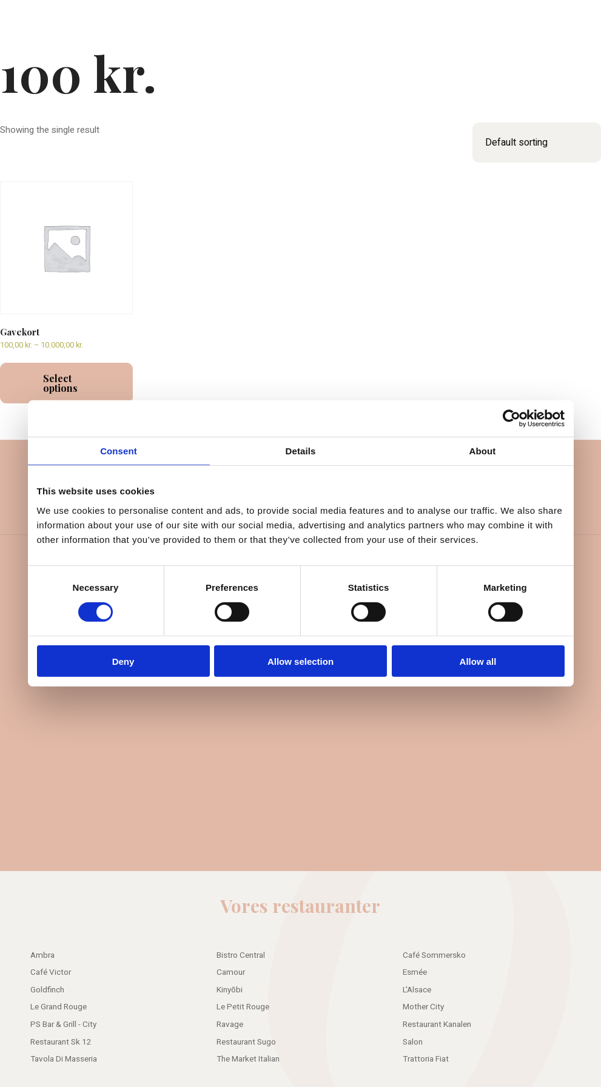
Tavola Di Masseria (63, 1059)
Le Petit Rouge (243, 1007)
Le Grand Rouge (58, 1007)
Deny (123, 661)
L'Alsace (417, 990)
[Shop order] (536, 143)
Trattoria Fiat (426, 1059)
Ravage (230, 1024)
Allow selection (300, 661)
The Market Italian (248, 1059)
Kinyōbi (230, 990)
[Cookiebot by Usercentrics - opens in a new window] (511, 418)
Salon (413, 1042)
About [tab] (482, 451)
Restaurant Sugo (246, 1042)
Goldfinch (47, 990)
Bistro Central (241, 955)
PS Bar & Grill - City (63, 1024)
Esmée (415, 972)
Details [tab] (301, 451)
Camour (231, 972)
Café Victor (50, 972)
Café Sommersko (434, 955)
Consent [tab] (118, 451)
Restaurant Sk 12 (61, 1042)
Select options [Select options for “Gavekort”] (60, 383)
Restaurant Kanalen (437, 1024)
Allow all (478, 661)
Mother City (423, 1007)
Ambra (42, 955)
